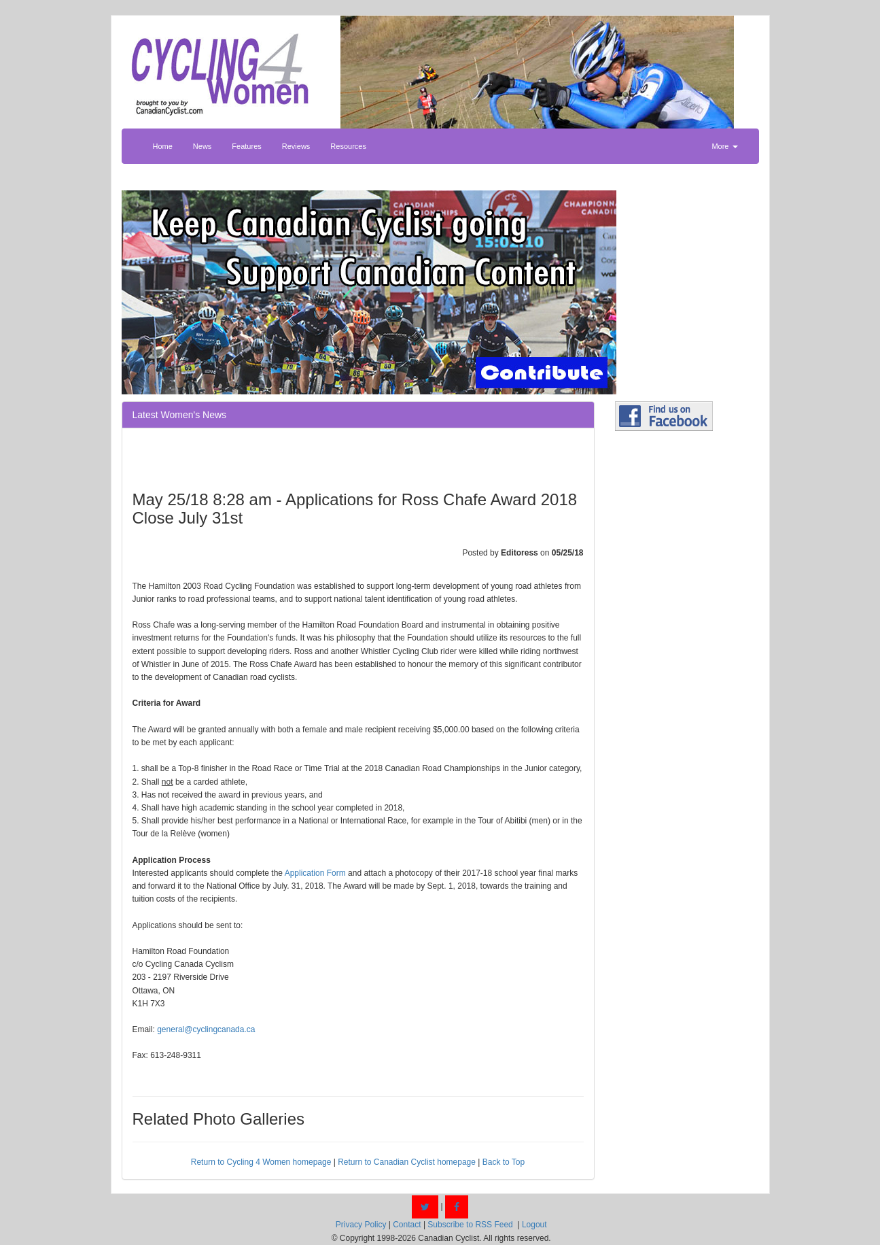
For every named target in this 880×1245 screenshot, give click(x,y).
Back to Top (503, 1162)
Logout (534, 1224)
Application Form (315, 873)
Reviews (296, 146)
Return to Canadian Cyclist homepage (407, 1162)
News (202, 146)
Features (246, 146)
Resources (348, 146)
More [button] (724, 146)
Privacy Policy (361, 1224)
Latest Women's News (180, 414)
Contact (407, 1224)
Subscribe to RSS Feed (469, 1224)
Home (163, 146)
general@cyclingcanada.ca (206, 1029)
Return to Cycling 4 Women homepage (261, 1162)
